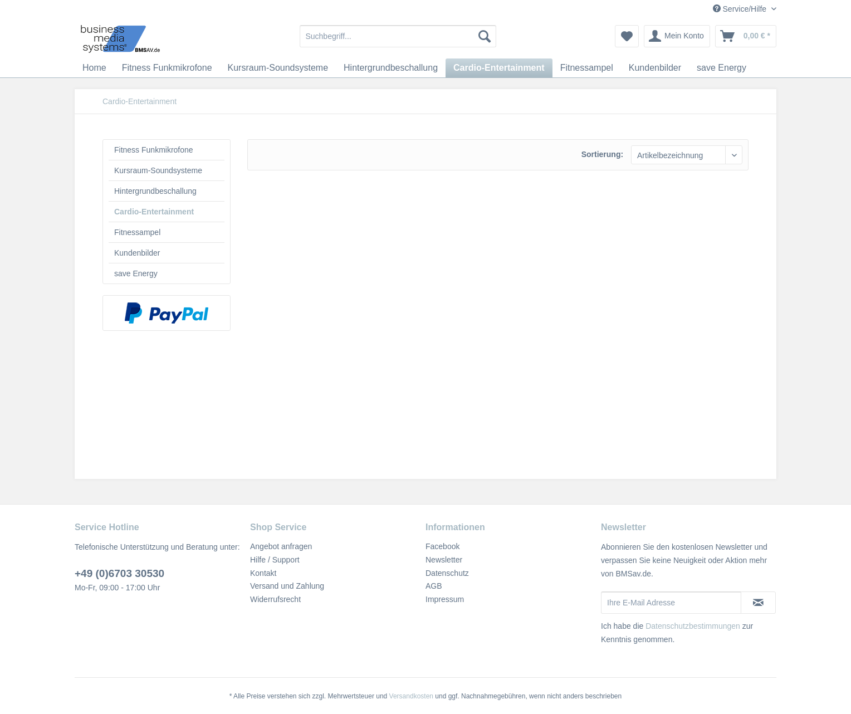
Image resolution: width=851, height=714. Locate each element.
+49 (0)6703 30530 (119, 573)
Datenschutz (447, 573)
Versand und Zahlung (287, 585)
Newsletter (444, 559)
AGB (434, 585)
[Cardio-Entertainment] (499, 67)
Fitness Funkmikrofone (153, 149)
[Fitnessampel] (586, 67)
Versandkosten (411, 696)
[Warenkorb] (745, 36)
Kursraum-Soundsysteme (158, 170)
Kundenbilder (137, 252)
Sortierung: (602, 154)
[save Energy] (721, 67)
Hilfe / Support (275, 559)
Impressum (445, 599)
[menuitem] (398, 36)
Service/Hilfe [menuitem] (741, 8)
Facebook (442, 546)
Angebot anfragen (281, 546)
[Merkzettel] (627, 36)
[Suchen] (484, 36)
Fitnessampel (137, 232)
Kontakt (263, 573)
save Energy (136, 273)
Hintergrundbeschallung (155, 191)
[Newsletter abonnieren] (758, 602)
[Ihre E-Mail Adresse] (671, 602)
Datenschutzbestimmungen (692, 626)
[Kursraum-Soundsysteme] (278, 67)
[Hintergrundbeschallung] (391, 67)
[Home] (94, 67)
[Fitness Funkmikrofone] (167, 67)
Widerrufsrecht (275, 599)
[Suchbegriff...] (398, 36)
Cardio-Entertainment (154, 211)
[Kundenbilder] (655, 67)
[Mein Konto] (677, 36)
